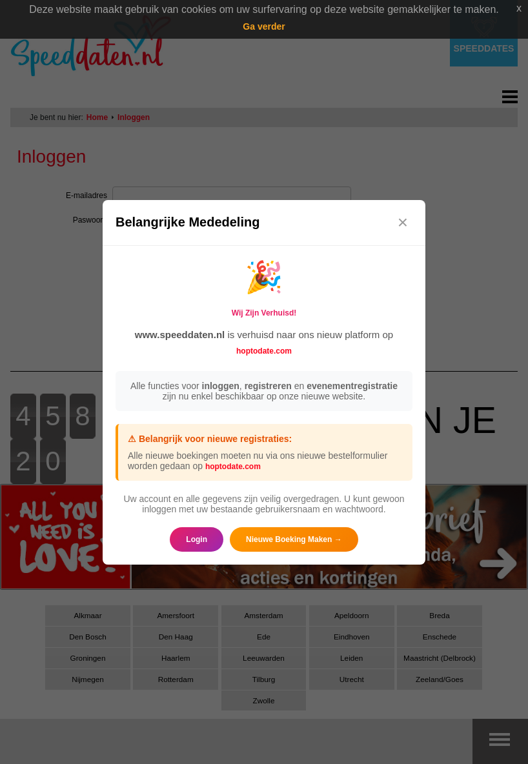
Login (196, 539)
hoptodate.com (264, 351)
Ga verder (264, 26)
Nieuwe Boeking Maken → (294, 539)
